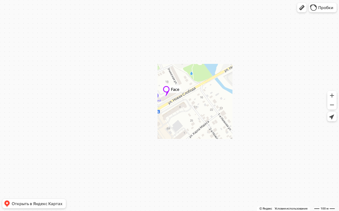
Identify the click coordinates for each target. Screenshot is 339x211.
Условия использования (291, 208)
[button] (302, 7)
